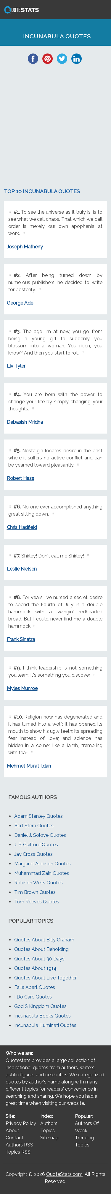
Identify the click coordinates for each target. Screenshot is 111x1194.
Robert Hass (20, 478)
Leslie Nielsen (22, 569)
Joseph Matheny (25, 247)
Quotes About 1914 (35, 968)
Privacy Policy (21, 1123)
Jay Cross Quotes (33, 854)
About (12, 1130)
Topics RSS (18, 1152)
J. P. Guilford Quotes (36, 845)
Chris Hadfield (22, 527)
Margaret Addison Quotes (42, 864)
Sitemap (49, 1138)
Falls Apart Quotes (34, 987)
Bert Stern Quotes (34, 825)
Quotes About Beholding (41, 949)
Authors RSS (19, 1145)
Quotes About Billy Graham (44, 940)
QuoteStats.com (64, 1174)
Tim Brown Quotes (35, 892)
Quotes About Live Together (45, 978)
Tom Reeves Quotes (36, 902)
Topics (47, 1130)
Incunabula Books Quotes (42, 1016)
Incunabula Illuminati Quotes (45, 1025)
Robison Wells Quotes (38, 883)
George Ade (20, 303)
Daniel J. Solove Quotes (40, 835)
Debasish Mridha (25, 422)
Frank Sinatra (21, 639)
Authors (48, 1123)
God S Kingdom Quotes (40, 1006)
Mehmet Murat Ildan (29, 766)
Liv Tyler (16, 366)
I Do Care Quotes (33, 997)
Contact (14, 1138)
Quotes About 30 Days (39, 959)
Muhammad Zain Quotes (41, 873)
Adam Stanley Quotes (38, 816)
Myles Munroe (22, 688)
